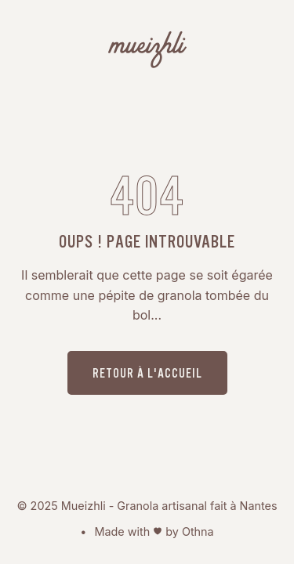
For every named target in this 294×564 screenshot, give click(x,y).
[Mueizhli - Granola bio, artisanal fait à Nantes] (147, 52)
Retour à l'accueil (147, 373)
